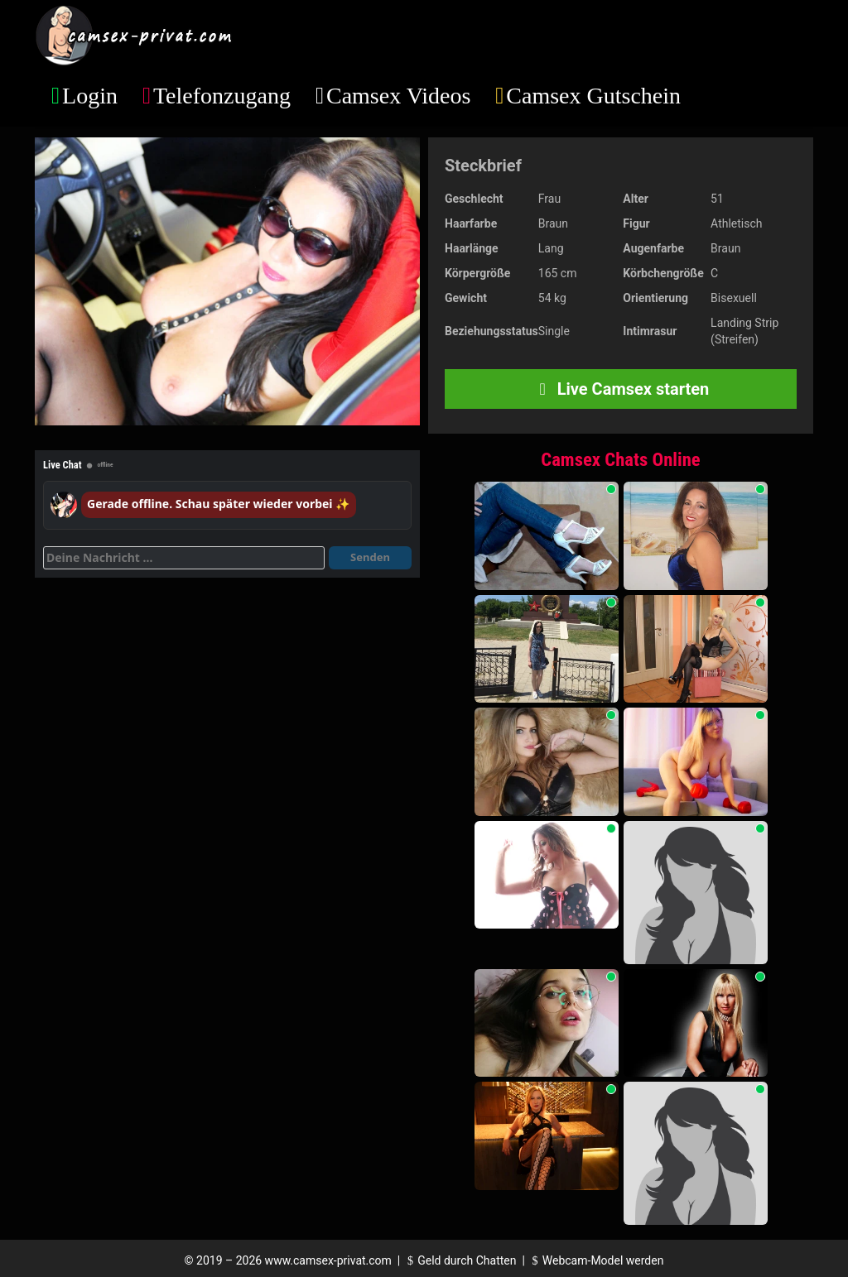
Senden (370, 557)
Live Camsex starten (621, 389)
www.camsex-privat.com (328, 1260)
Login (90, 95)
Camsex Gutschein (593, 95)
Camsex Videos (398, 95)
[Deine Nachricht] (184, 557)
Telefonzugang (222, 95)
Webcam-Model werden (595, 1260)
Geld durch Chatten (460, 1260)
